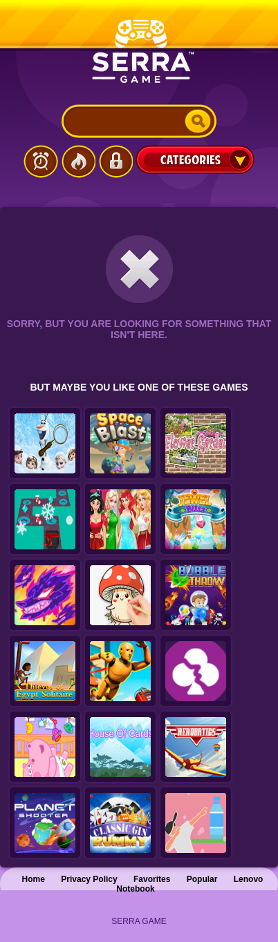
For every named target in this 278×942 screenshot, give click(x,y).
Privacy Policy (89, 879)
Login (115, 161)
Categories (195, 159)
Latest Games (41, 161)
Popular (202, 879)
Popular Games (78, 161)
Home (33, 879)
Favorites (151, 879)
